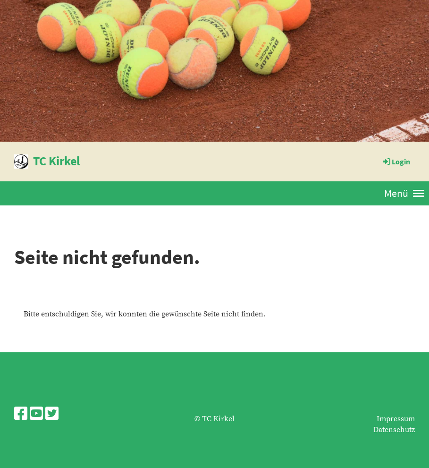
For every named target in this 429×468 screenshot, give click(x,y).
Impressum (396, 419)
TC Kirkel (56, 161)
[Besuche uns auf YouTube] (36, 414)
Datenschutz (394, 429)
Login (395, 161)
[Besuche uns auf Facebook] (20, 414)
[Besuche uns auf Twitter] (52, 414)
